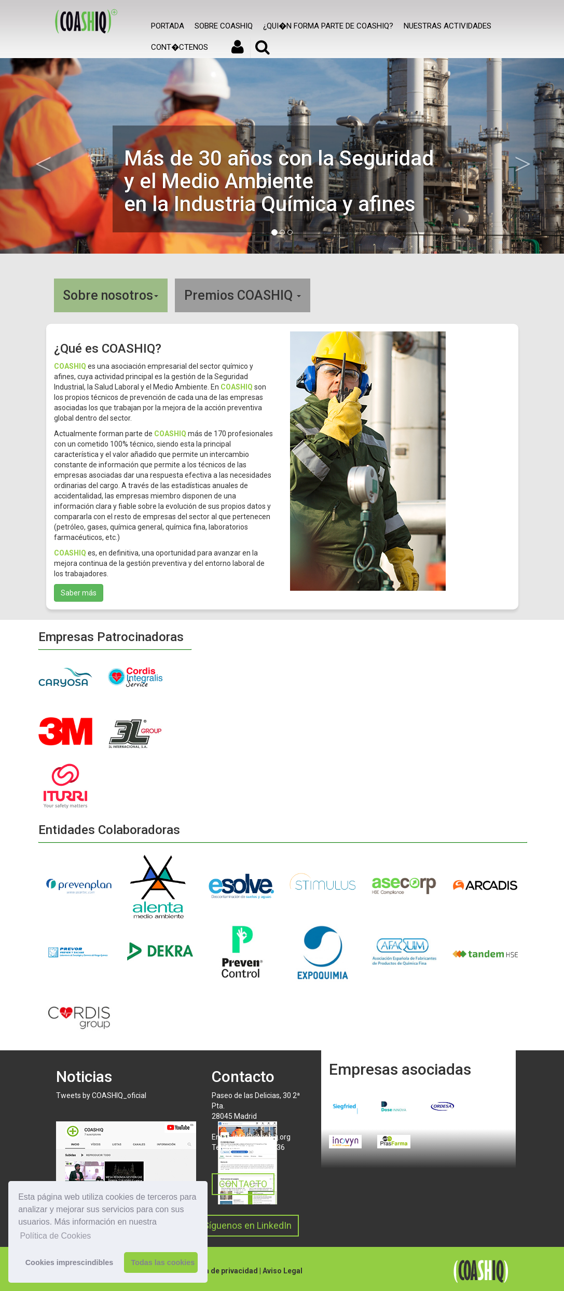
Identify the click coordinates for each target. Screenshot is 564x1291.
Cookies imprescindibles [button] (69, 1262)
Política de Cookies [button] (55, 1235)
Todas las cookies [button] (163, 1262)
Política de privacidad (220, 1271)
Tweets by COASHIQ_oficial (101, 1095)
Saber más (79, 593)
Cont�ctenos (179, 47)
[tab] (282, 295)
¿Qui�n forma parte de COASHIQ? (328, 26)
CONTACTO (243, 1183)
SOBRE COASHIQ (224, 26)
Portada (167, 26)
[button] (42, 156)
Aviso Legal (282, 1271)
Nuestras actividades (447, 26)
